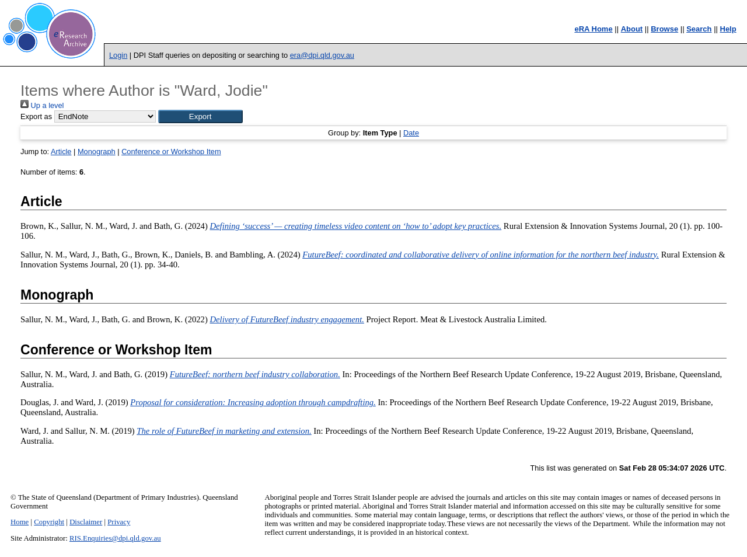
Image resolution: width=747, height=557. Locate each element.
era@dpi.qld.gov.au (322, 55)
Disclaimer (85, 522)
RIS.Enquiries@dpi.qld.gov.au (115, 538)
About (632, 29)
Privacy (118, 522)
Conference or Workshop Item (171, 151)
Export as (36, 116)
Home (20, 522)
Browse (664, 29)
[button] (200, 116)
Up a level (42, 105)
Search (698, 29)
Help (728, 29)
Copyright (49, 522)
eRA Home (593, 29)
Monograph (97, 151)
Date (411, 132)
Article (61, 151)
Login (118, 55)
